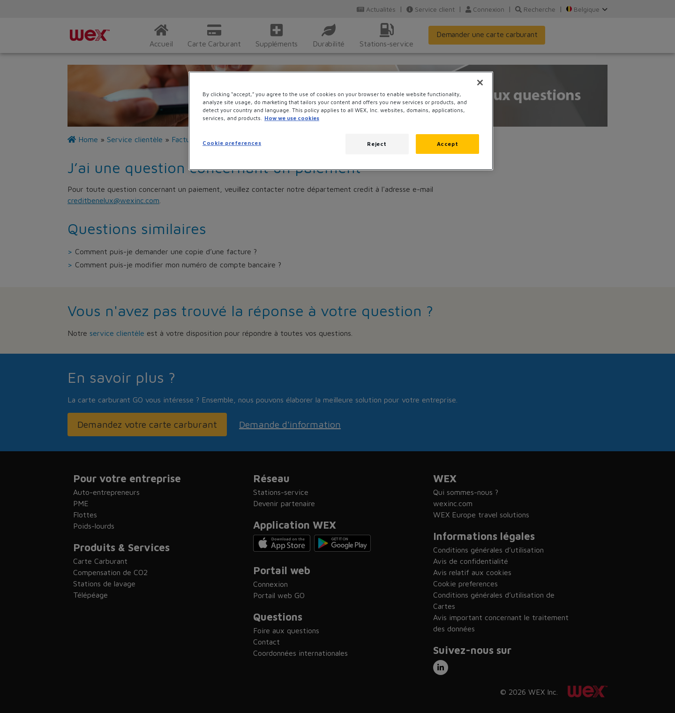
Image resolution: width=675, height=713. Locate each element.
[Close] (480, 82)
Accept (447, 144)
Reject (376, 144)
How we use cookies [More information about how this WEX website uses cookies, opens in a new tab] (291, 118)
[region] (340, 120)
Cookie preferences (231, 143)
